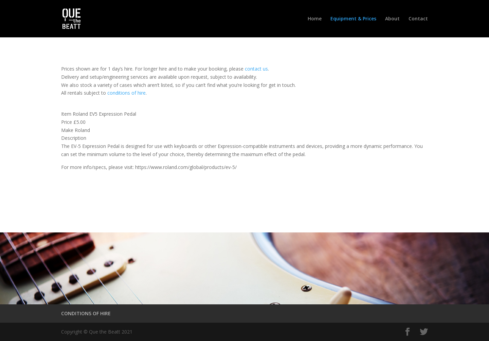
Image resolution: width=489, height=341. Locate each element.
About (392, 19)
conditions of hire (126, 93)
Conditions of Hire (98, 196)
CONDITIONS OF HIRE (86, 313)
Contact (418, 19)
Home (315, 19)
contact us (256, 68)
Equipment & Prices (353, 19)
